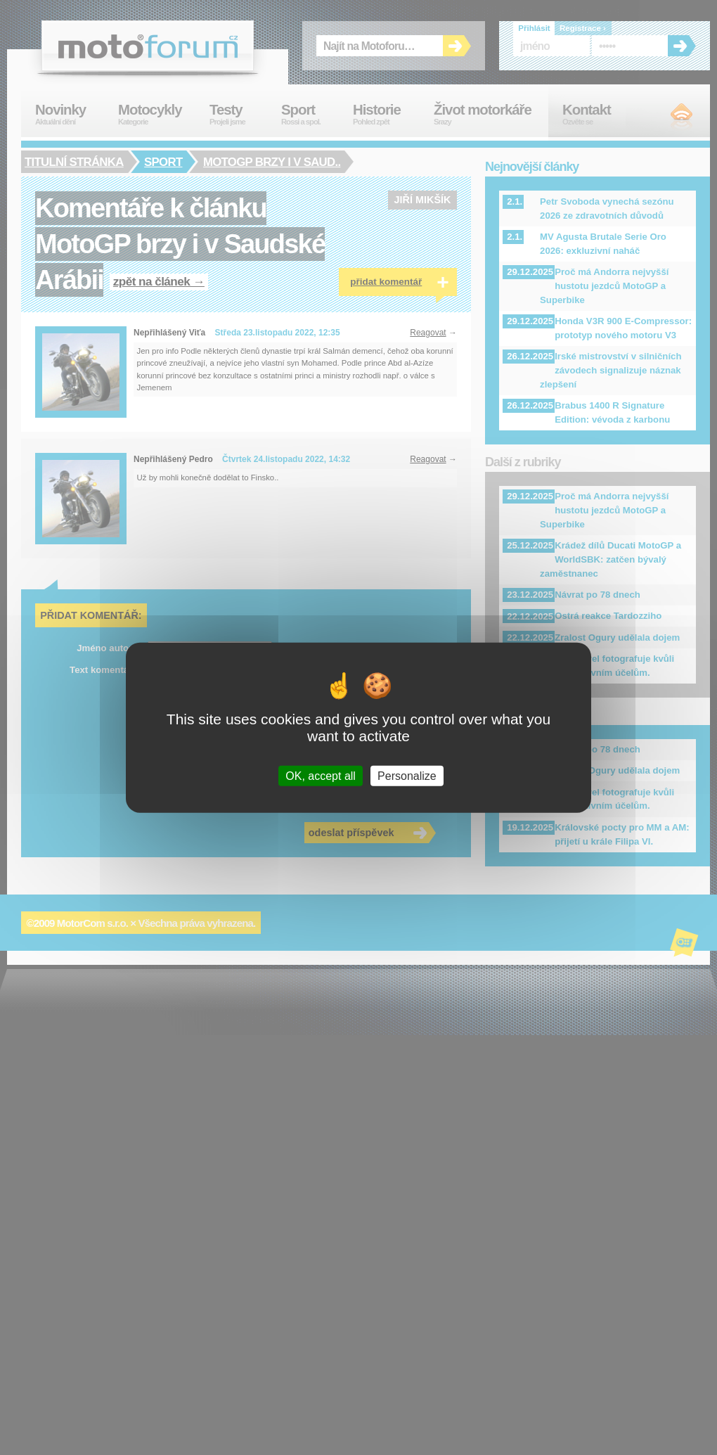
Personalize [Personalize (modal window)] (407, 776)
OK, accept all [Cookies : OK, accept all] (320, 776)
